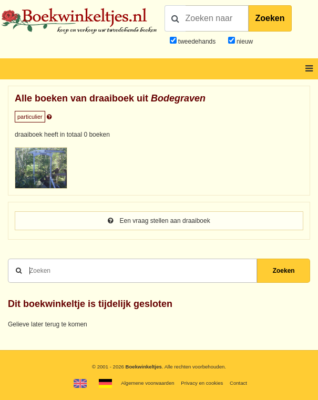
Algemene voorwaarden (147, 383)
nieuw (244, 41)
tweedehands (197, 41)
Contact (238, 383)
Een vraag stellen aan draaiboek (159, 220)
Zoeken (270, 18)
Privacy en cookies (202, 383)
